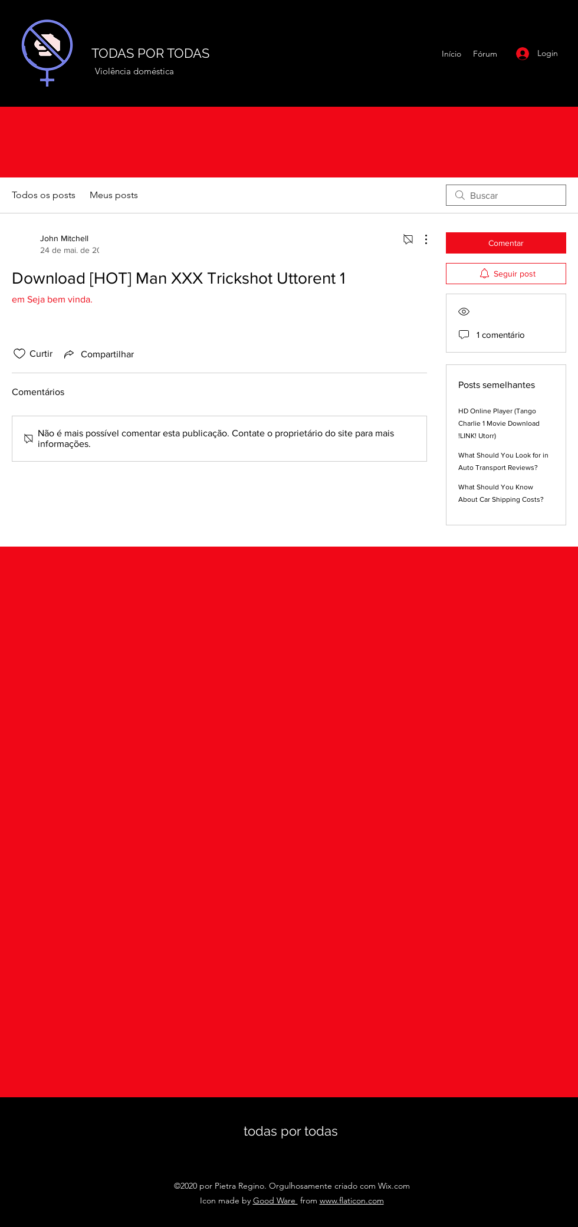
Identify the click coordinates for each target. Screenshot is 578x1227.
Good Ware (275, 1200)
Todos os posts (43, 194)
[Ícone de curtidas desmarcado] (19, 354)
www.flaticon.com (352, 1200)
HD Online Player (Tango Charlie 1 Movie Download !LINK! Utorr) (499, 423)
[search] (506, 195)
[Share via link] (98, 354)
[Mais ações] (420, 239)
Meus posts (114, 194)
